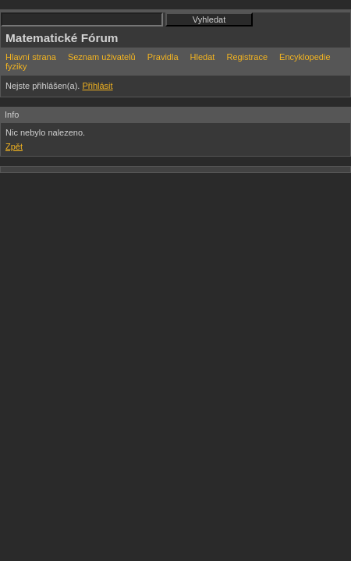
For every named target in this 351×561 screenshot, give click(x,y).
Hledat (202, 57)
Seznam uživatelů (102, 57)
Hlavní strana (30, 57)
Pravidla (163, 57)
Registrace (247, 57)
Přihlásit (97, 85)
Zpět (14, 146)
